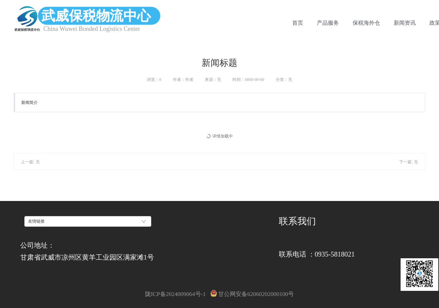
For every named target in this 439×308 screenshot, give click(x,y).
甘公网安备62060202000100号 (252, 294)
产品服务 (328, 23)
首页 (297, 23)
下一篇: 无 (408, 161)
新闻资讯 (405, 23)
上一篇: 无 (30, 161)
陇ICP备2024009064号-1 (175, 294)
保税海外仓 (366, 23)
